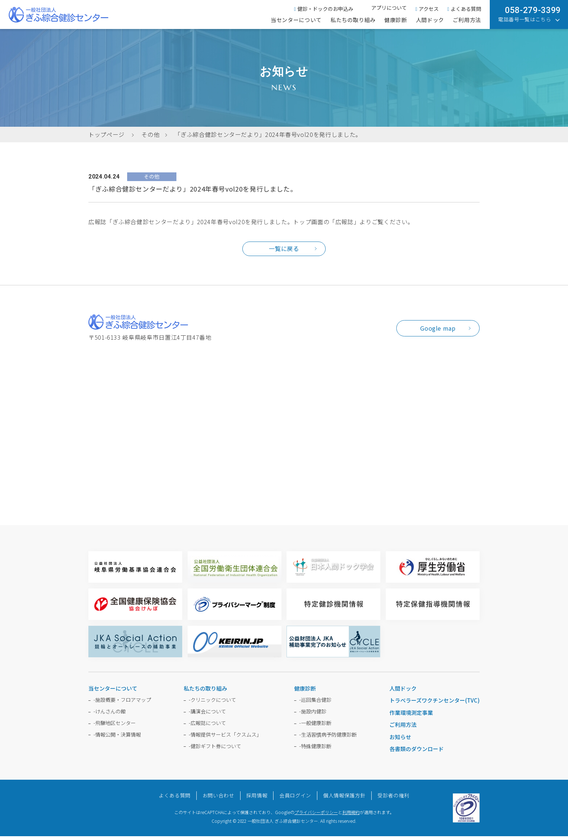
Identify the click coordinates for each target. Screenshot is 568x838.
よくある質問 (464, 8)
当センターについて (296, 20)
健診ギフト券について (215, 747)
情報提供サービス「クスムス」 (225, 736)
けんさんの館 (109, 713)
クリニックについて (212, 701)
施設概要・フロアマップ (122, 701)
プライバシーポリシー (316, 814)
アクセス (427, 8)
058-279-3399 (533, 10)
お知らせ (400, 738)
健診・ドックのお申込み (323, 8)
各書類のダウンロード (416, 750)
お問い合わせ (218, 797)
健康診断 (395, 20)
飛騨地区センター (114, 724)
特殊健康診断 (315, 747)
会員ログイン (295, 797)
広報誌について (207, 724)
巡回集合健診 (315, 701)
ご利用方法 (467, 20)
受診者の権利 (393, 797)
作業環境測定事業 (411, 714)
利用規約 (351, 814)
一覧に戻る (284, 249)
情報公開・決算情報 (117, 736)
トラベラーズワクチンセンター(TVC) (434, 702)
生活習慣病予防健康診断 (328, 736)
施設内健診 (312, 713)
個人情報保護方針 (344, 797)
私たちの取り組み (353, 20)
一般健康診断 (315, 724)
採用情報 (257, 797)
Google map (437, 330)
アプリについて (389, 7)
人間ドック (430, 20)
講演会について (207, 713)
